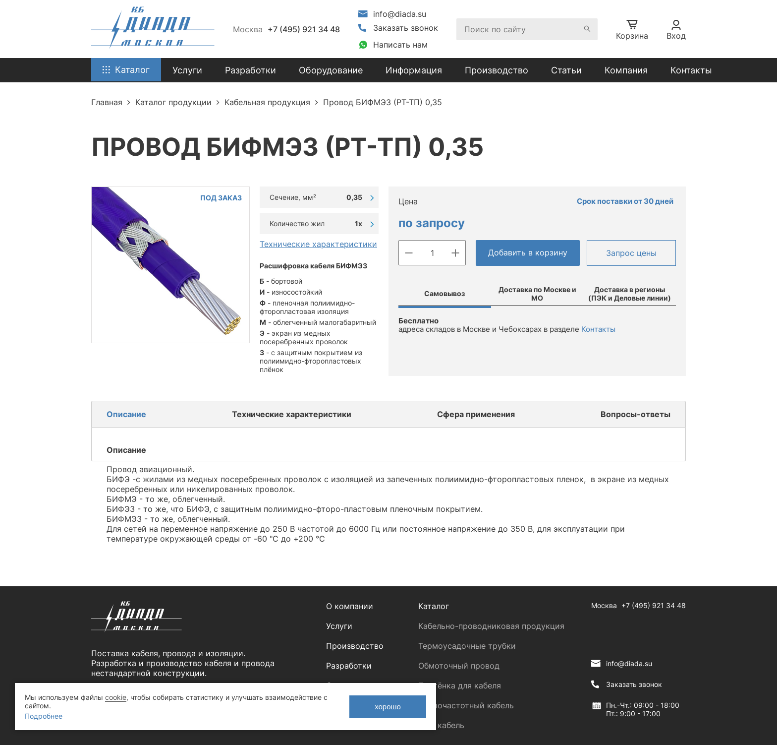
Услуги (339, 626)
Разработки (349, 666)
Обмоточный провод (459, 666)
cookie (115, 697)
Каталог (433, 606)
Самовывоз (444, 293)
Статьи (566, 70)
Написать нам (400, 45)
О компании (349, 606)
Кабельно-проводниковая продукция (491, 626)
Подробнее (43, 716)
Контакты (691, 70)
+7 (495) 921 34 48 (304, 29)
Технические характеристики (318, 244)
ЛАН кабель (441, 725)
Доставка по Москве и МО (537, 293)
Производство (496, 70)
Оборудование (331, 70)
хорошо (388, 706)
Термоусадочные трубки (467, 646)
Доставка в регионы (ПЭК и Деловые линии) (629, 293)
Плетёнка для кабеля (459, 685)
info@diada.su (399, 14)
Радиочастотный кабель (466, 705)
